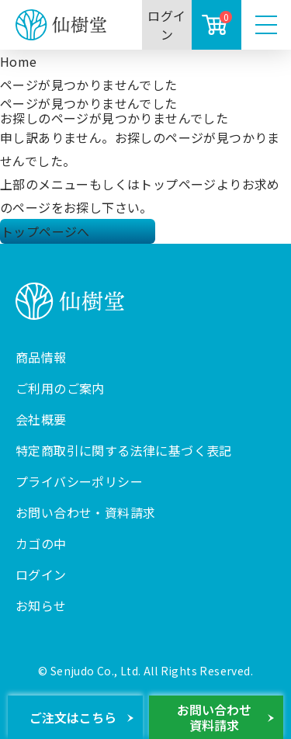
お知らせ (41, 605)
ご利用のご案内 (60, 388)
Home (18, 61)
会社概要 (41, 419)
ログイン (166, 24)
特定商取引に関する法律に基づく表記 (124, 450)
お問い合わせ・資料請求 (85, 512)
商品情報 (41, 357)
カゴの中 (41, 543)
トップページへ (45, 231)
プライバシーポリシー (79, 481)
